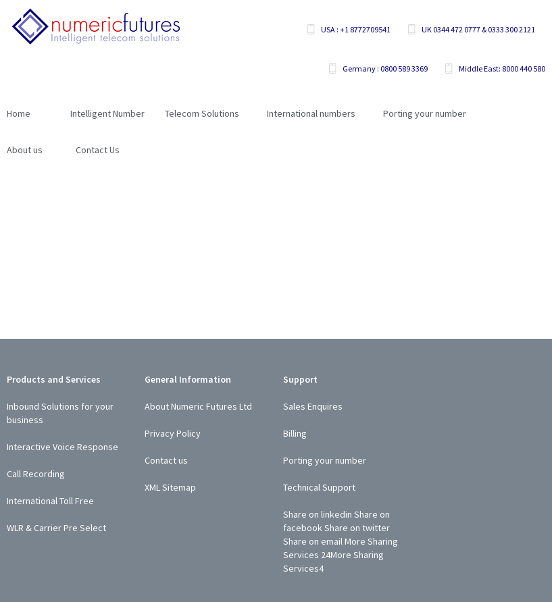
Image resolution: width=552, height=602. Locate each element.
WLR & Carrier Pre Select (56, 528)
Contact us (166, 460)
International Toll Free (50, 501)
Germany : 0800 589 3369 (385, 68)
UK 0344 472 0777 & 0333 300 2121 (478, 29)
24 (325, 555)
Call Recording (36, 474)
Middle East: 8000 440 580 (502, 68)
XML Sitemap (170, 487)
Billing (295, 433)
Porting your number (324, 460)
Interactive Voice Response (62, 447)
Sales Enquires (313, 406)
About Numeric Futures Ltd (198, 406)
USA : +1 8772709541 (356, 29)
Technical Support (319, 487)
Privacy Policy (173, 433)
